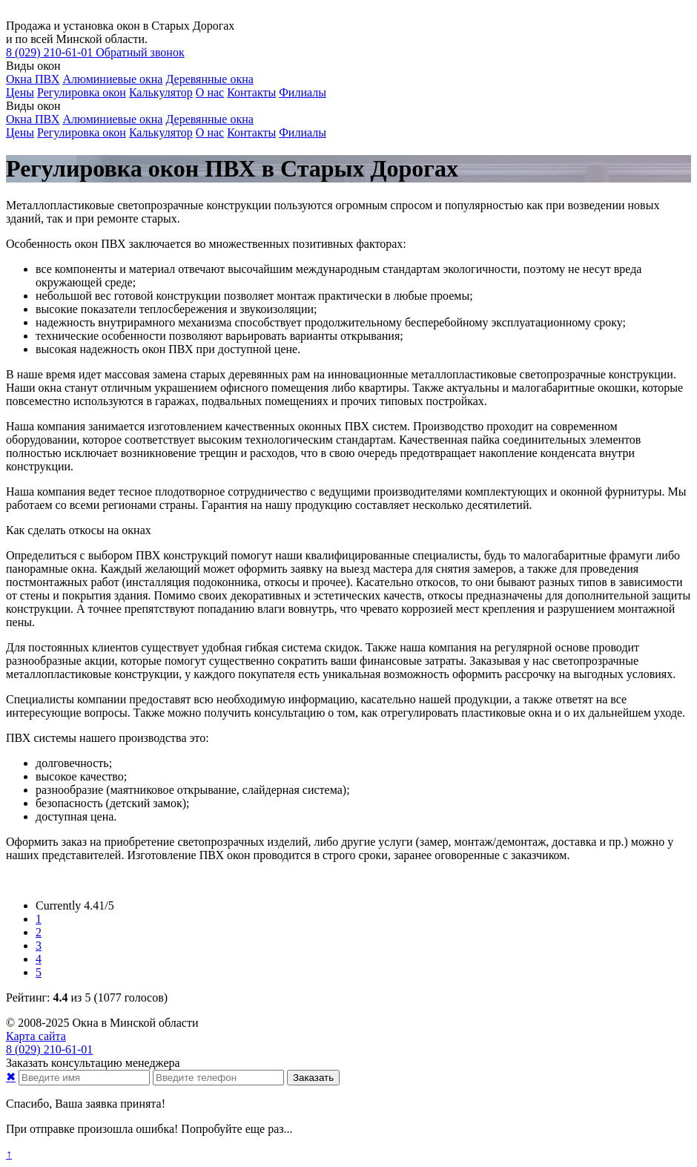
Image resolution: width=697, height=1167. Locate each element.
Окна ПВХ (32, 79)
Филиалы (302, 92)
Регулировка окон (81, 92)
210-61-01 (51, 52)
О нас (210, 92)
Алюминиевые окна (112, 79)
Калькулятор (161, 92)
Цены (20, 92)
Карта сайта (36, 1036)
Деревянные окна (209, 79)
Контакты (251, 92)
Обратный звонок (140, 52)
